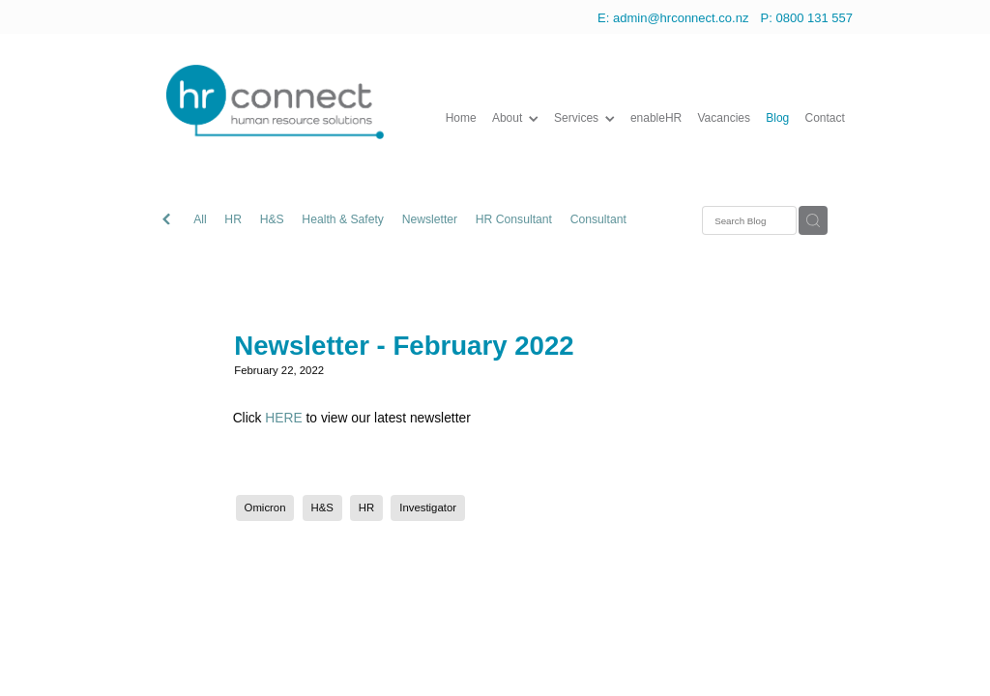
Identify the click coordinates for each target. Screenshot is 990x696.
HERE (283, 417)
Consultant (598, 219)
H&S (272, 219)
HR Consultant (514, 219)
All (200, 219)
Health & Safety (343, 219)
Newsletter (430, 219)
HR (233, 219)
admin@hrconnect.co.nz (680, 18)
